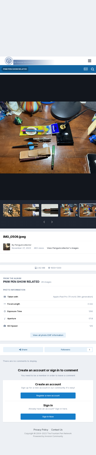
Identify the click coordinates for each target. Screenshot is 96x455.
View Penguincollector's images (63, 248)
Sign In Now (48, 416)
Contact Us (57, 429)
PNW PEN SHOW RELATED (21, 281)
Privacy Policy (41, 429)
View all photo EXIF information (48, 335)
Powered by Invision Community (48, 436)
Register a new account (48, 395)
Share (23, 349)
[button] (44, 221)
